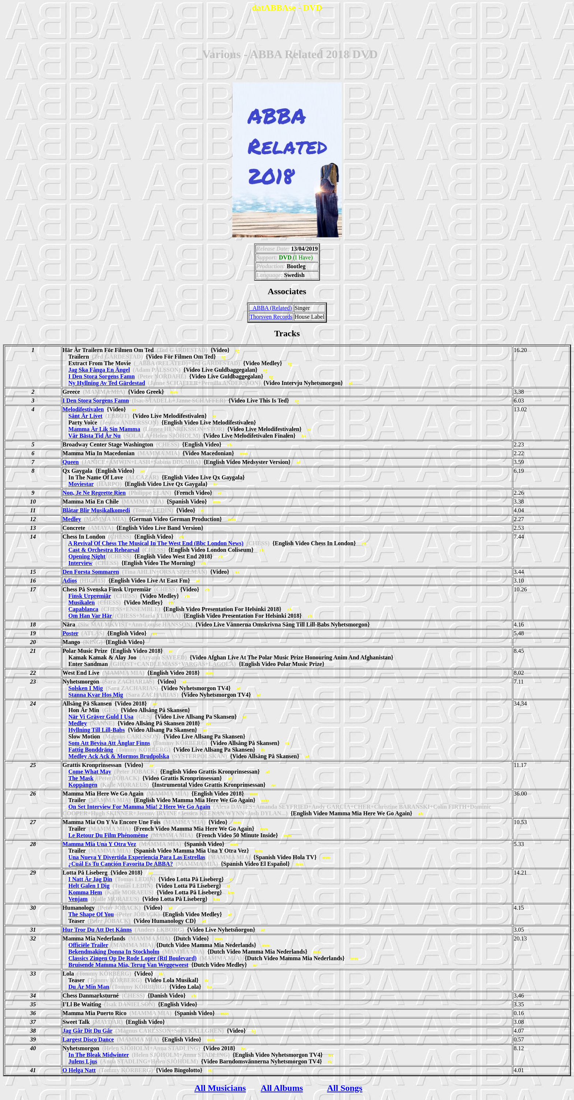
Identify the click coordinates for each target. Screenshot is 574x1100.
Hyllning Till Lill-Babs (96, 730)
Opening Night (86, 556)
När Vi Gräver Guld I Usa (101, 717)
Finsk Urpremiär (89, 596)
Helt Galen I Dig (88, 886)
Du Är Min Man (88, 987)
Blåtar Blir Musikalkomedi (96, 510)
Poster (70, 633)
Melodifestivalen (83, 409)
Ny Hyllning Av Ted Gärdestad (106, 383)
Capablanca (83, 609)
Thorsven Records (271, 317)
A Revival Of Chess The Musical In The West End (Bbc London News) (155, 543)
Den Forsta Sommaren (91, 572)
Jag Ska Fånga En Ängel (99, 370)
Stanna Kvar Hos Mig (95, 695)
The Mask (81, 778)
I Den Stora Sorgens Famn (101, 376)
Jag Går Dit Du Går (87, 1031)
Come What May (89, 771)
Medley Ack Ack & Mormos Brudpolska (118, 756)
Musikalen (81, 602)
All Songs (344, 1088)
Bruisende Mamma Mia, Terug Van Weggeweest (128, 965)
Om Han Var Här (90, 616)
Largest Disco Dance (88, 1039)
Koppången (82, 785)
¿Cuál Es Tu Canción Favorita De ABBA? (120, 864)
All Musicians (220, 1088)
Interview (80, 563)
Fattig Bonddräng (90, 750)
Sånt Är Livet (85, 416)
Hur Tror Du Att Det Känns (97, 930)
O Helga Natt (79, 1070)
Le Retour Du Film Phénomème (108, 835)
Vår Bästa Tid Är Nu (94, 436)
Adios (70, 580)
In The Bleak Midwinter (98, 1055)
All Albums (282, 1088)
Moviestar (81, 484)
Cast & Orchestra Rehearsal (103, 550)
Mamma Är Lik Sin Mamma (104, 429)
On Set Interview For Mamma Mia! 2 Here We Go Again (139, 807)
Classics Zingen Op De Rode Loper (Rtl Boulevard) (132, 958)
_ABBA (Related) (271, 308)
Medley (72, 519)
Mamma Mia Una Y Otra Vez (99, 844)
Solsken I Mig (85, 688)
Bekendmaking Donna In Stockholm (114, 952)
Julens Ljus (82, 1061)
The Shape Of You (91, 914)
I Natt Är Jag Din (90, 879)
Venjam (78, 899)
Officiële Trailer (88, 945)
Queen (71, 462)
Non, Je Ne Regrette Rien (94, 493)
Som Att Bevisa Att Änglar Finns (109, 743)
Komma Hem (85, 892)
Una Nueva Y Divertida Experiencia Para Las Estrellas (136, 857)
